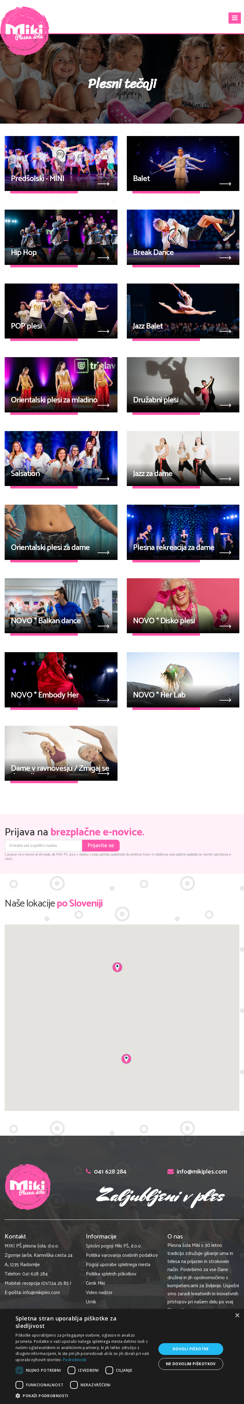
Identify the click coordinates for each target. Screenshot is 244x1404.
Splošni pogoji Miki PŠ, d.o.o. (114, 1246)
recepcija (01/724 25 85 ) (46, 1283)
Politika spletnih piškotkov (111, 1274)
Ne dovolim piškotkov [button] (191, 1363)
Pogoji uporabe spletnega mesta (118, 1265)
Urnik (91, 1302)
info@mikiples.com (41, 1293)
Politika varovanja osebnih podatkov (122, 1255)
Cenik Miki (95, 1283)
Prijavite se (100, 845)
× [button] (237, 1315)
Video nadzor (99, 1293)
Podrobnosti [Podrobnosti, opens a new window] (74, 1359)
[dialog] (122, 1356)
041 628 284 (35, 1274)
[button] (117, 967)
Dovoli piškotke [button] (191, 1349)
